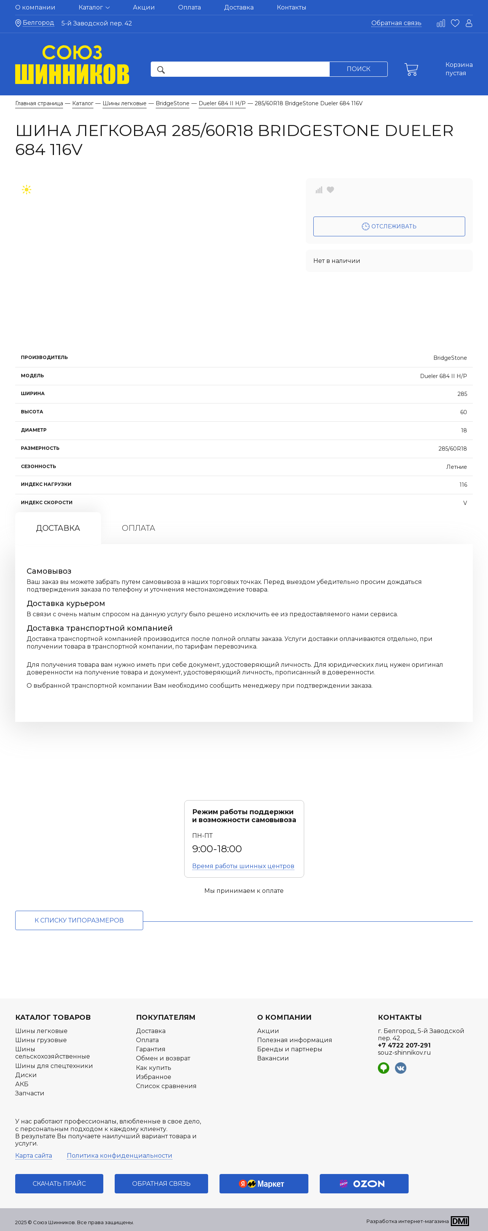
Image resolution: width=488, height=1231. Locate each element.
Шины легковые (41, 1031)
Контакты (291, 7)
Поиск (358, 69)
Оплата (189, 7)
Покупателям (166, 1017)
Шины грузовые (41, 1040)
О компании (35, 7)
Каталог (94, 7)
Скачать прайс (59, 1183)
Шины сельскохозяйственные (52, 1053)
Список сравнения (166, 1086)
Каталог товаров (53, 1017)
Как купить (153, 1067)
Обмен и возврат (163, 1058)
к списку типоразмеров (79, 920)
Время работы (243, 866)
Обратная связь (396, 23)
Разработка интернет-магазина (407, 1221)
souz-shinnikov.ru (404, 1052)
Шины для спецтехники (54, 1066)
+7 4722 (404, 1045)
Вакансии (273, 1058)
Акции (144, 7)
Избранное (153, 1077)
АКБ (21, 1084)
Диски (26, 1075)
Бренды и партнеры (289, 1049)
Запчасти (29, 1093)
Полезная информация (294, 1040)
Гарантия (151, 1049)
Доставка (239, 7)
